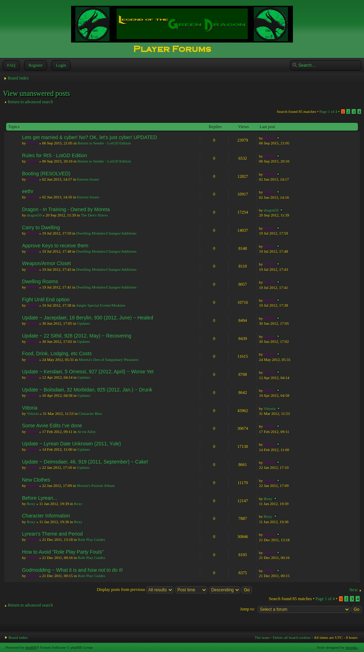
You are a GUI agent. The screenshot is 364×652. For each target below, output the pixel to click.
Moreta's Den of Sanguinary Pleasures (109, 359)
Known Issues (88, 179)
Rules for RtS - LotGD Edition (54, 155)
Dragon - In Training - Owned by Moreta (66, 209)
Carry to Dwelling (41, 227)
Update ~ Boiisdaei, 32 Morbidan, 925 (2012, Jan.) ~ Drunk (87, 390)
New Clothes (36, 480)
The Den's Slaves (94, 215)
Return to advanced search (30, 101)
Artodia (352, 647)
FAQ (10, 65)
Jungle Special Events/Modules (100, 305)
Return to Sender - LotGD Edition (104, 143)
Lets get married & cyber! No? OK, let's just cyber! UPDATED (89, 137)
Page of (328, 111)
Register (35, 65)
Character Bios (90, 413)
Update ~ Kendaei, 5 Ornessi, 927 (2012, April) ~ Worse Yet (88, 371)
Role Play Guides (91, 539)
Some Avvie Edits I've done (52, 425)
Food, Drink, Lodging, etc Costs (57, 353)
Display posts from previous (135, 589)
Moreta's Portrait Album (95, 485)
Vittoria (29, 408)
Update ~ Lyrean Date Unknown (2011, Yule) (71, 443)
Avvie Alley (86, 431)
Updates (83, 323)
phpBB (30, 647)
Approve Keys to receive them (55, 245)
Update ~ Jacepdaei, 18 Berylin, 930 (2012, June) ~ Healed (87, 317)
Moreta (32, 143)
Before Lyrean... (39, 498)
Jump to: (247, 609)
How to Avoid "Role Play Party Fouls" (63, 552)
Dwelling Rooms (40, 281)
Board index (18, 78)
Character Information (46, 516)
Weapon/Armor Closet (46, 263)
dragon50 (34, 215)
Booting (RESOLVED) (46, 173)
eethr (27, 191)
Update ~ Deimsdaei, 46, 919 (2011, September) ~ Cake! (85, 462)
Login (60, 65)
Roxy (31, 504)
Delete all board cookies (292, 637)
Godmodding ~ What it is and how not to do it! (72, 570)
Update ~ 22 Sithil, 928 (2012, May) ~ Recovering (76, 336)
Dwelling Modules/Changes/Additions (106, 233)
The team (262, 637)
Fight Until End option (46, 299)
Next (353, 589)
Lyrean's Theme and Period (52, 534)
